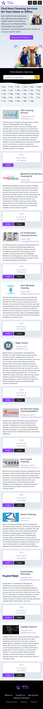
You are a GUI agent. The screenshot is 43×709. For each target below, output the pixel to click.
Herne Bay (7, 94)
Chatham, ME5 (25, 239)
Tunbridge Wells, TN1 (27, 116)
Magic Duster (22, 342)
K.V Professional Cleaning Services (28, 234)
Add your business (21, 698)
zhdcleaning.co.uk (26, 119)
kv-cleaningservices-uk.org (29, 241)
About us (9, 695)
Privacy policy (11, 702)
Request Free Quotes (21, 37)
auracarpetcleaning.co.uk (29, 467)
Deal (39, 87)
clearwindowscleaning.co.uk (30, 294)
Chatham (20, 87)
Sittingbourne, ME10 (27, 415)
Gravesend (35, 90)
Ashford (6, 87)
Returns (24, 702)
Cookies (33, 702)
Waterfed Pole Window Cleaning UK (31, 174)
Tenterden (35, 97)
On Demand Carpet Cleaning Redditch (29, 409)
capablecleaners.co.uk (28, 633)
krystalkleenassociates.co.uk (30, 580)
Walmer (13, 101)
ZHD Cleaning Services (26, 111)
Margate (20, 94)
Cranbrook (28, 87)
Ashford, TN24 (25, 518)
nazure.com (24, 520)
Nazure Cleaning (28, 514)
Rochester (35, 94)
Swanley (27, 97)
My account (33, 695)
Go (37, 77)
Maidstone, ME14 (26, 578)
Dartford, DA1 (25, 180)
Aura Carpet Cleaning (26, 460)
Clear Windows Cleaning (27, 286)
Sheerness (14, 97)
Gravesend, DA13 (26, 630)
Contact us (20, 695)
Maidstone (14, 94)
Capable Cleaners (28, 626)
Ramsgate (28, 94)
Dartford (34, 87)
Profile (8, 165)
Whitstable (35, 101)
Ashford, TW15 (25, 292)
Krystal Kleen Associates (26, 572)
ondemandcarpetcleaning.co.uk (31, 417)
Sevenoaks (7, 97)
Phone (19, 224)
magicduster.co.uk (22, 349)
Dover (5, 90)
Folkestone (28, 90)
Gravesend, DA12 (21, 347)
